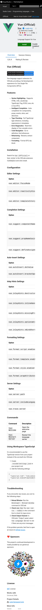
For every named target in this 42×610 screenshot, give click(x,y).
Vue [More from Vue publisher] (19, 28)
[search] (29, 6)
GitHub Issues (20, 530)
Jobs (13, 604)
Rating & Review (22, 60)
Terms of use (26, 604)
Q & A (10, 60)
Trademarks (34, 604)
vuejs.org (28, 28)
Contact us (7, 604)
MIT (8, 589)
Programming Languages (21, 11)
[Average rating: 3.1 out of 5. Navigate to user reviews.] (27, 32)
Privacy (18, 604)
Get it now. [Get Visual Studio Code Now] (35, 16)
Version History (25, 55)
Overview (11, 55)
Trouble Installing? (35, 46)
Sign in (14, 6)
